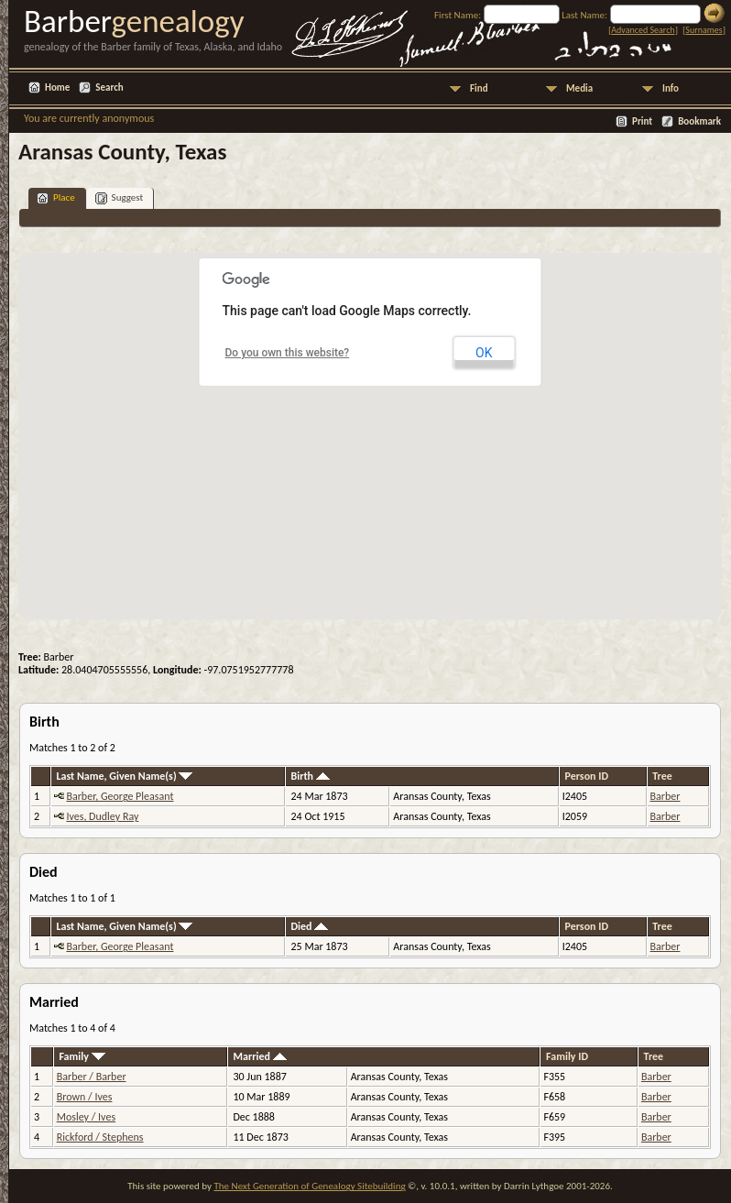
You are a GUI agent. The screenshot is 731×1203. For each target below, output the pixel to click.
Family (81, 1056)
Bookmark (699, 121)
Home (57, 87)
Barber (665, 796)
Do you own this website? (287, 352)
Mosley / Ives (86, 1116)
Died (310, 926)
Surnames (703, 30)
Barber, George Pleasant (119, 796)
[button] (370, 425)
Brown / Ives (85, 1096)
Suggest (119, 198)
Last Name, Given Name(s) (124, 776)
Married (259, 1056)
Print (642, 121)
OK (483, 352)
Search (109, 87)
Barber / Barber (91, 1076)
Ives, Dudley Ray (102, 816)
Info (670, 88)
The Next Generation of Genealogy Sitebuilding (309, 1186)
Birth (310, 776)
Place (56, 198)
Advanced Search (642, 30)
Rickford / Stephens (100, 1137)
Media (579, 88)
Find (479, 88)
